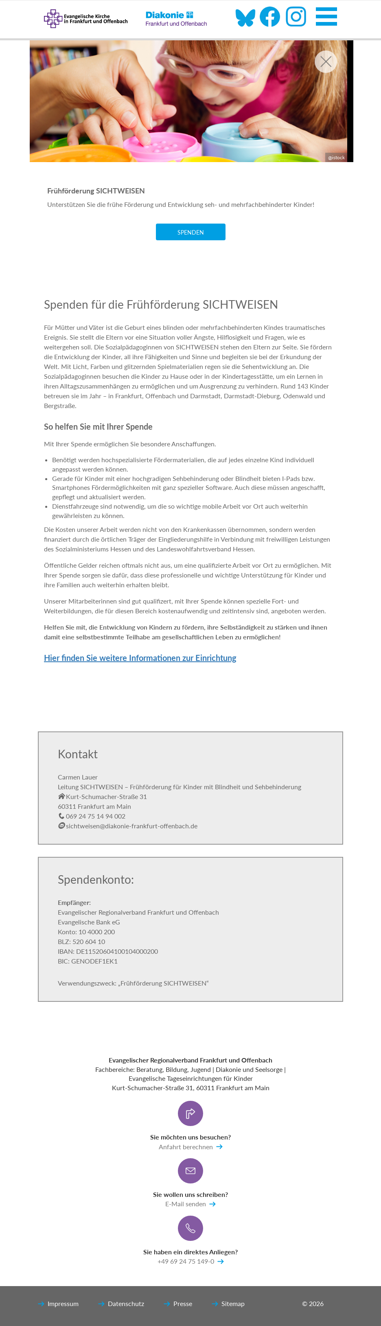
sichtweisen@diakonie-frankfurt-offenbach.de (127, 826)
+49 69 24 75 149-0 (191, 1262)
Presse (178, 1304)
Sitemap (228, 1304)
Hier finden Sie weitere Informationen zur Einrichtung (140, 658)
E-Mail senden (190, 1204)
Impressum (58, 1304)
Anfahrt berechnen (191, 1147)
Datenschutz (121, 1304)
